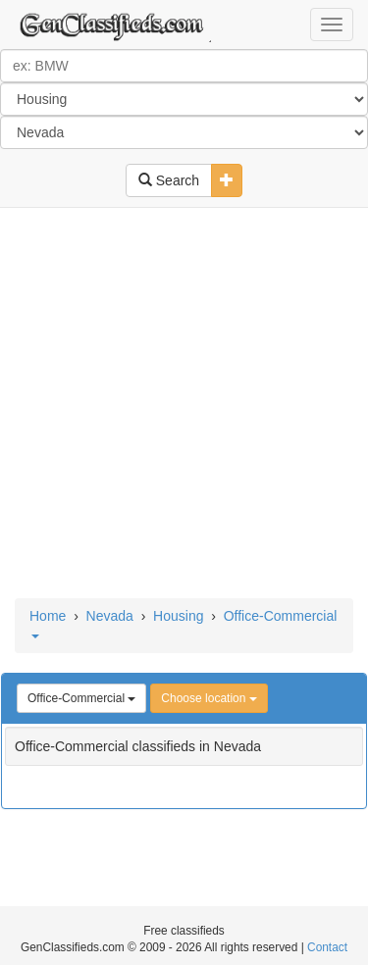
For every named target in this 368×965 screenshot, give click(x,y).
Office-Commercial (81, 698)
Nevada (109, 616)
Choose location (208, 698)
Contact (327, 947)
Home (47, 616)
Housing (178, 616)
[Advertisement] (184, 404)
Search (168, 180)
